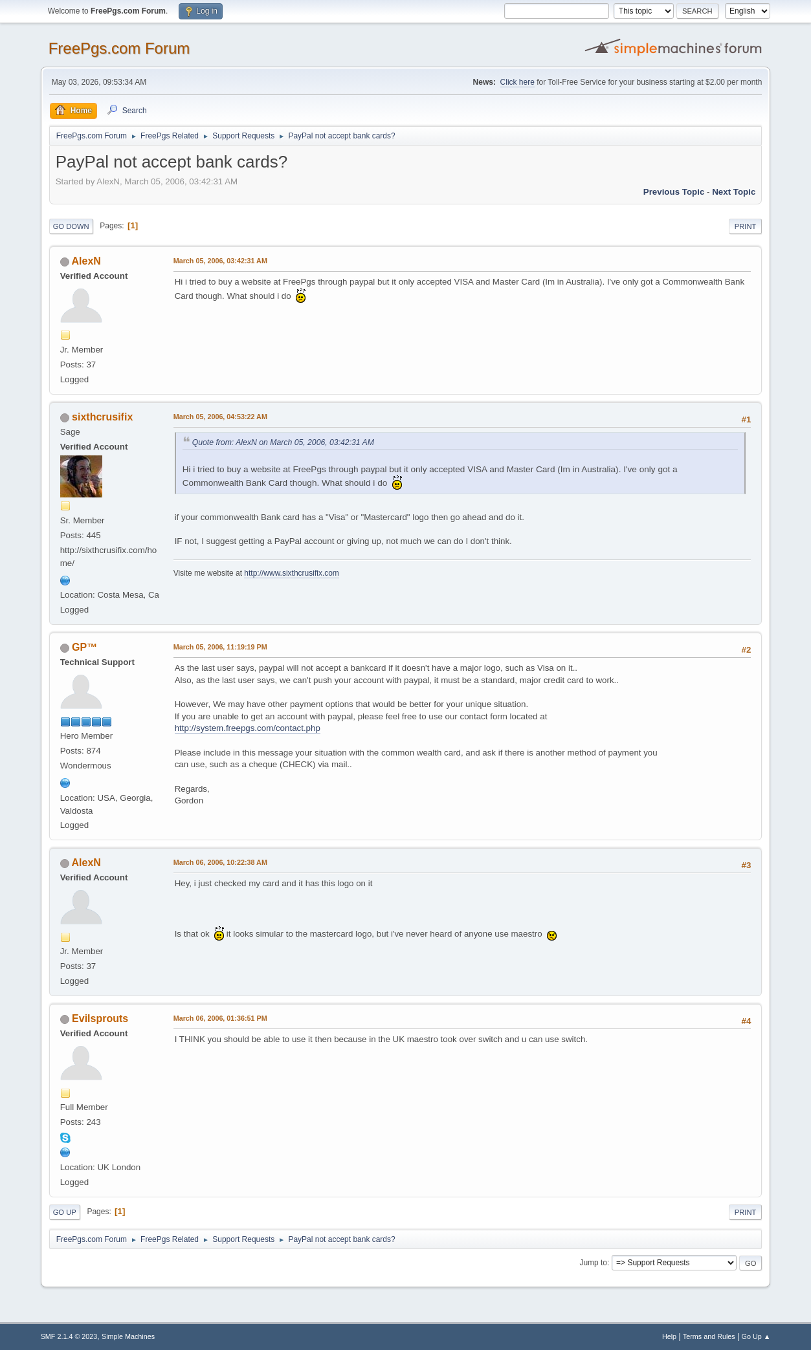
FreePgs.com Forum (119, 48)
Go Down (71, 226)
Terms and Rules (709, 1336)
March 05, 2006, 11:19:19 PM (220, 647)
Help (669, 1336)
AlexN (86, 261)
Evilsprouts (100, 1018)
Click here (517, 82)
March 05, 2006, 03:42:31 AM (220, 261)
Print (746, 226)
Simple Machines (128, 1336)
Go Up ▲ (756, 1336)
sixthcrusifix (102, 416)
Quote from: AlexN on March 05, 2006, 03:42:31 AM (283, 442)
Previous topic (674, 192)
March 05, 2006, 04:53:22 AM (220, 416)
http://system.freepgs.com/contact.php (247, 728)
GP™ (84, 647)
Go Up (64, 1212)
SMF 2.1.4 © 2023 (69, 1336)
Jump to (593, 1262)
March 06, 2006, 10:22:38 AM (220, 862)
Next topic (733, 192)
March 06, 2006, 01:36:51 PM (220, 1018)
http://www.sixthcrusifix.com (291, 573)
